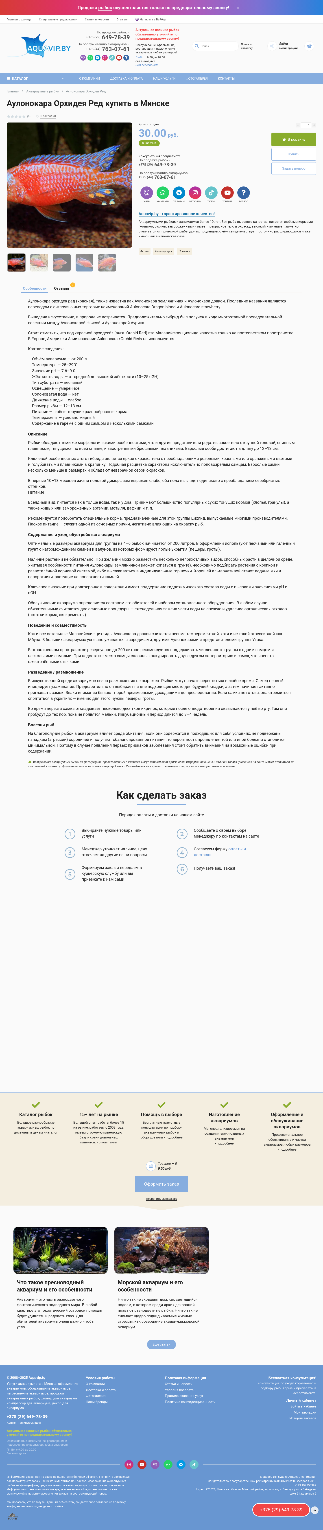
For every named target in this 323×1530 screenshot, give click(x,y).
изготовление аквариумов (27, 1393)
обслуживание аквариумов (48, 1388)
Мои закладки (305, 1412)
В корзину (294, 139)
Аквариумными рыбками (159, 222)
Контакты (226, 78)
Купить (293, 154)
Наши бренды (97, 1402)
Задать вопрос (294, 168)
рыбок (105, 7)
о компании (107, 1142)
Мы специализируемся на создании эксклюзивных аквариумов (224, 1133)
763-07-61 (108, 49)
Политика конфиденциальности (190, 1402)
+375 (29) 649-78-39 (27, 1416)
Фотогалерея (196, 78)
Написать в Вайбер (150, 19)
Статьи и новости (97, 19)
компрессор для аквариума (28, 1403)
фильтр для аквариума (59, 1398)
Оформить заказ (161, 1184)
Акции (144, 251)
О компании (89, 78)
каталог (52, 1132)
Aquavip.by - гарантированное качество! (177, 213)
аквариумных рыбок (160, 1132)
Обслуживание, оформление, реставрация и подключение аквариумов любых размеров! (156, 48)
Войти (283, 44)
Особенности (34, 288)
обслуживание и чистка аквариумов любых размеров (287, 1142)
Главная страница (19, 19)
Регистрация (288, 48)
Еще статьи (161, 1344)
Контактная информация (24, 1422)
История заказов (302, 1418)
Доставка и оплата (126, 78)
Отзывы (121, 19)
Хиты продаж (164, 251)
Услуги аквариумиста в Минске (32, 1384)
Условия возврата (179, 1390)
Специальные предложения (58, 19)
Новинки (184, 251)
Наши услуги (164, 78)
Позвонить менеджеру (161, 1198)
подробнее (174, 1137)
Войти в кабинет (303, 1406)
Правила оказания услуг (184, 1396)
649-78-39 (108, 37)
